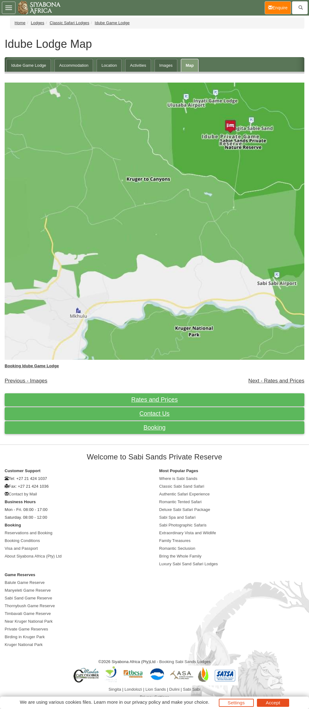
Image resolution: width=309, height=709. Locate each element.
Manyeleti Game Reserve (28, 590)
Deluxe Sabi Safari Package (184, 509)
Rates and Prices (154, 399)
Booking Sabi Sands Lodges (185, 661)
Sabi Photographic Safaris (183, 525)
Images (166, 65)
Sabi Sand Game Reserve (28, 598)
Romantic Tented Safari (180, 501)
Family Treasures (175, 540)
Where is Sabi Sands (178, 478)
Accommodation (74, 65)
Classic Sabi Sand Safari (181, 486)
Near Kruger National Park (29, 621)
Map (190, 65)
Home (20, 22)
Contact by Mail (23, 494)
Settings (236, 702)
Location (109, 65)
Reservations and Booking (28, 533)
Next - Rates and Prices (276, 381)
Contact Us (154, 413)
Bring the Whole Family (180, 556)
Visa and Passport (21, 548)
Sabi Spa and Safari (177, 517)
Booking (154, 427)
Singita (114, 689)
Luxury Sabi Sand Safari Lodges (188, 564)
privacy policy (146, 702)
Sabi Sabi (192, 689)
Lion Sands (155, 689)
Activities (138, 65)
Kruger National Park (24, 644)
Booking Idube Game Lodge (32, 366)
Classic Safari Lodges (69, 22)
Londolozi (133, 689)
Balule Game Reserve (25, 582)
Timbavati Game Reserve (28, 613)
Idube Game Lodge (112, 22)
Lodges (37, 22)
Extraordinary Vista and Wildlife (187, 533)
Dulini (174, 689)
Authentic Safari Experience (184, 494)
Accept (273, 702)
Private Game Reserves (26, 629)
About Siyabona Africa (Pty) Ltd (33, 556)
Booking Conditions (22, 540)
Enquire (279, 7)
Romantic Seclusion (177, 548)
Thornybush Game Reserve (30, 605)
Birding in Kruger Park (25, 636)
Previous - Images (26, 381)
